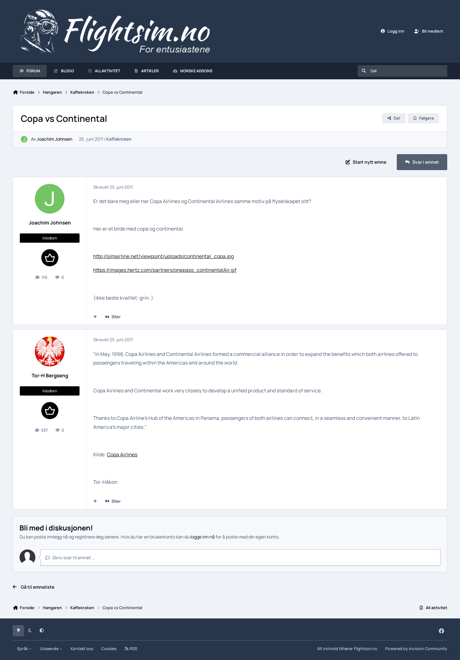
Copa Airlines (122, 454)
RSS (131, 648)
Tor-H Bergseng (50, 375)
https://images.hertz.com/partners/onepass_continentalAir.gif (164, 270)
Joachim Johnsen (54, 139)
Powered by (416, 648)
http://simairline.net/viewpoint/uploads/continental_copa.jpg (163, 256)
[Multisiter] (95, 317)
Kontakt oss (82, 648)
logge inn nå (202, 537)
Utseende (51, 648)
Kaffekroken (119, 139)
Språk (24, 648)
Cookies (109, 648)
